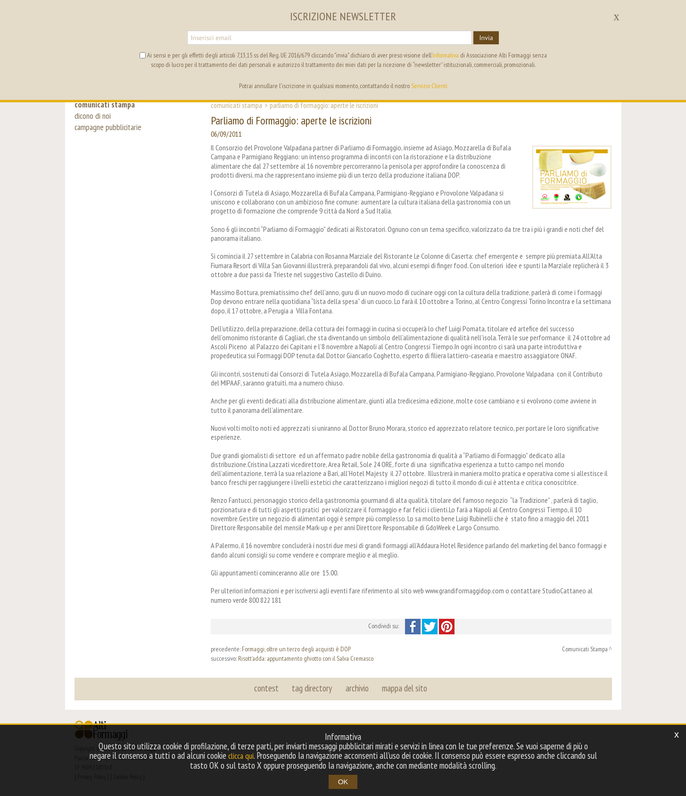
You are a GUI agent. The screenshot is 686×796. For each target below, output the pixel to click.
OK (343, 782)
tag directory (313, 688)
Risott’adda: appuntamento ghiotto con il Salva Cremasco (305, 658)
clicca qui (246, 756)
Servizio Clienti (429, 86)
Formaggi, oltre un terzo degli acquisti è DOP (296, 649)
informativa (445, 55)
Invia (486, 37)
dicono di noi (93, 118)
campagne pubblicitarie (110, 133)
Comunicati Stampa (236, 105)
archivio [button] (356, 688)
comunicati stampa (106, 104)
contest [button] (268, 688)
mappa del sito (403, 688)
